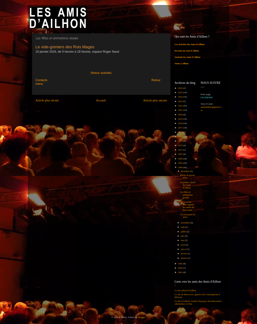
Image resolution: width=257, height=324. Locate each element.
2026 (180, 88)
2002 (180, 268)
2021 (180, 110)
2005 (180, 163)
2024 (180, 97)
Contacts (62, 80)
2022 (180, 105)
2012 (180, 150)
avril (183, 245)
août (183, 227)
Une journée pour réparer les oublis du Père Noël (187, 206)
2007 (180, 154)
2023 (180, 101)
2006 (180, 158)
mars (183, 249)
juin (183, 236)
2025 (180, 92)
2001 (180, 272)
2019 (180, 119)
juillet (184, 231)
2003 (180, 263)
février (184, 253)
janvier (184, 258)
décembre (185, 171)
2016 (180, 132)
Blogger (141, 317)
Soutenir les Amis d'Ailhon (187, 57)
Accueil (101, 100)
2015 (180, 136)
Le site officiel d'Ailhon (185, 290)
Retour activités (101, 73)
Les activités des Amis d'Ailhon (190, 44)
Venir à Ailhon (182, 63)
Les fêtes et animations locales (186, 195)
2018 (180, 123)
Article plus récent (47, 100)
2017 (180, 127)
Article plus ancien (155, 100)
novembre (185, 222)
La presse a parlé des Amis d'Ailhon (187, 185)
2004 (180, 167)
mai (183, 240)
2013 (180, 145)
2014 (180, 141)
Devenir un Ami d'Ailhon (187, 50)
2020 (180, 114)
